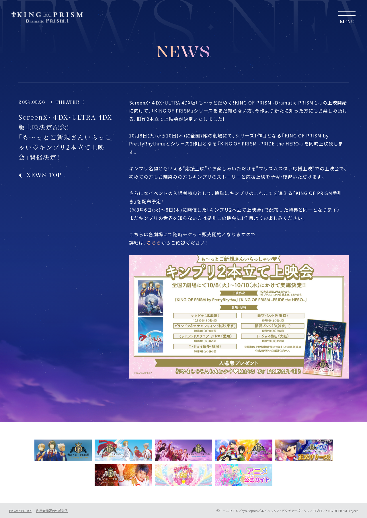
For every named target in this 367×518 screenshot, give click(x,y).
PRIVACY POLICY (20, 511)
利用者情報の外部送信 (52, 511)
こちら (154, 242)
